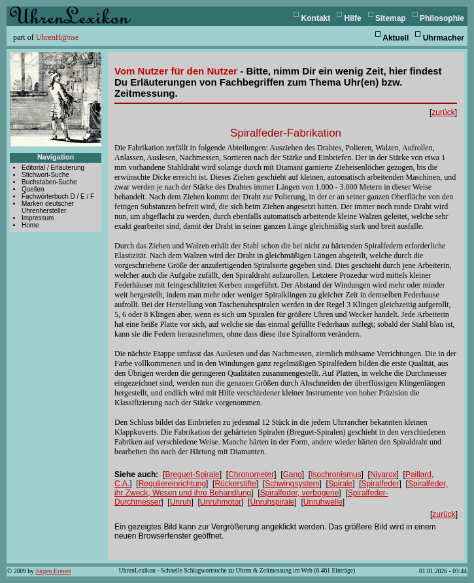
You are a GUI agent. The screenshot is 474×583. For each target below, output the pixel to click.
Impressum (38, 218)
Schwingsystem (292, 483)
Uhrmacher (443, 37)
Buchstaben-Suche (49, 182)
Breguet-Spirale (192, 474)
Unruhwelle (323, 502)
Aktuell (395, 37)
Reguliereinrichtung (172, 483)
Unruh (181, 502)
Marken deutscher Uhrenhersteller (48, 207)
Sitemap (390, 18)
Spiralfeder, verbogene (299, 492)
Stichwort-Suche (45, 174)
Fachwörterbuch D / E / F (58, 196)
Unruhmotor (220, 502)
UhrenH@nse (57, 37)
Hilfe (353, 18)
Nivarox (383, 474)
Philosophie (442, 18)
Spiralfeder (380, 483)
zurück (443, 112)
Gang (291, 474)
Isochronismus (336, 474)
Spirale (340, 483)
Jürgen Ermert (53, 571)
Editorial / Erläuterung (53, 167)
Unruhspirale (272, 502)
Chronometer (251, 474)
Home (30, 225)
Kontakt (316, 18)
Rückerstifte (235, 483)
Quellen (33, 189)
